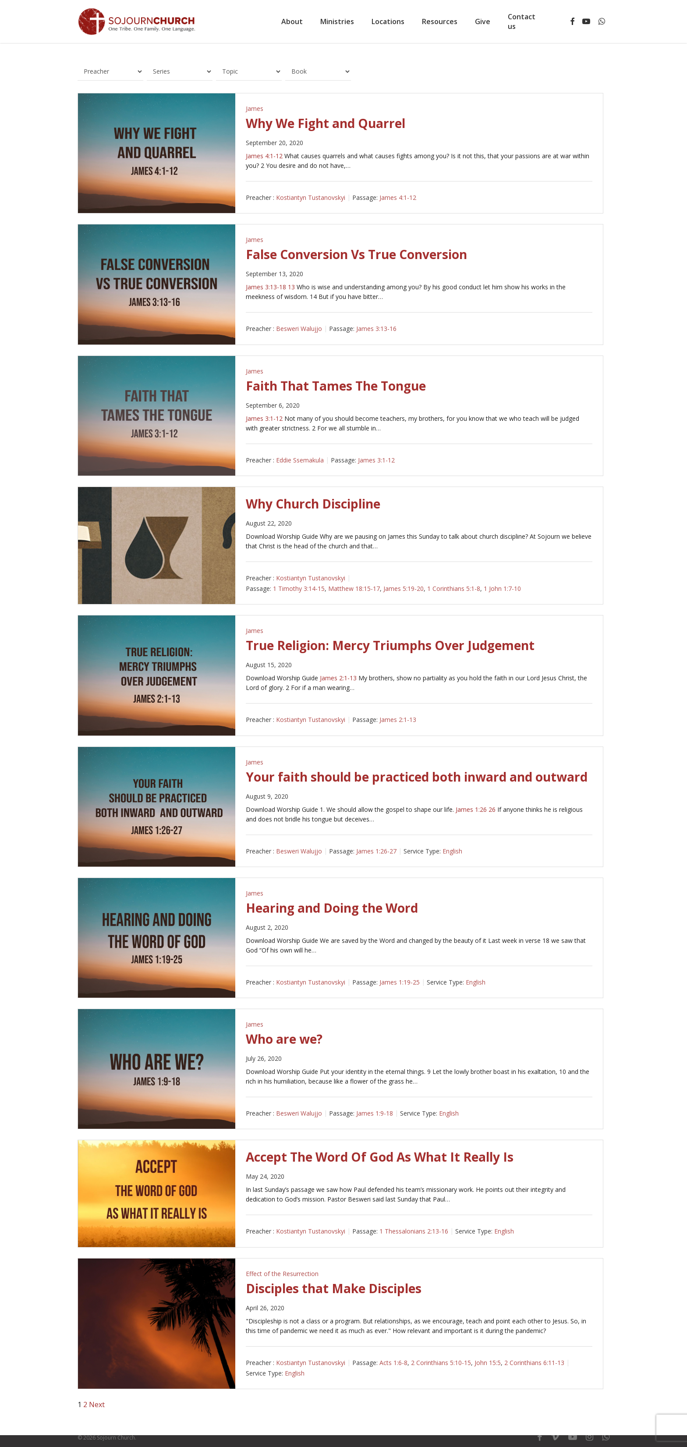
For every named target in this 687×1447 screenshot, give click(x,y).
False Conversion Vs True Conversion (356, 254)
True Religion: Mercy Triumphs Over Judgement (390, 645)
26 (492, 809)
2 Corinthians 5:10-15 (441, 1362)
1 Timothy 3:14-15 (299, 588)
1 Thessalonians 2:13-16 (413, 1231)
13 (291, 287)
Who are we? (284, 1039)
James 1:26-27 (376, 851)
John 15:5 (488, 1362)
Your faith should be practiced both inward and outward (417, 776)
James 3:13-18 (266, 287)
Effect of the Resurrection (282, 1273)
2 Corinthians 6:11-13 (534, 1362)
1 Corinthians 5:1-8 (453, 588)
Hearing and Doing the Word (332, 907)
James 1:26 (471, 809)
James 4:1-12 (264, 156)
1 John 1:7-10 (502, 588)
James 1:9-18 (374, 1113)
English (452, 851)
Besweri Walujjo (299, 329)
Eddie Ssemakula (300, 460)
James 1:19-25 (399, 982)
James (254, 108)
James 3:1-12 (264, 418)
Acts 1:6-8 (393, 1362)
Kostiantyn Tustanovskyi (310, 197)
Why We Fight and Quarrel (325, 123)
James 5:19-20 (403, 588)
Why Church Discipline (313, 503)
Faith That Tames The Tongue (336, 385)
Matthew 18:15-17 (354, 588)
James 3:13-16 (376, 329)
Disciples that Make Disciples (333, 1288)
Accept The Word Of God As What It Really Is (379, 1156)
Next (97, 1404)
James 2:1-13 (338, 678)
